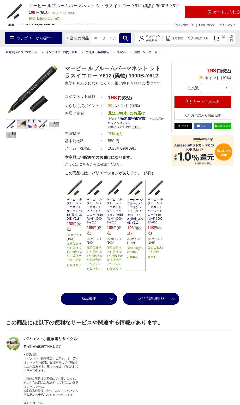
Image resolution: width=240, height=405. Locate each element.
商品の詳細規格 (151, 299)
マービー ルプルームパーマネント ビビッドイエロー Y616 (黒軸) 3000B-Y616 (95, 211)
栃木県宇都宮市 (133, 118)
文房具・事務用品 (97, 52)
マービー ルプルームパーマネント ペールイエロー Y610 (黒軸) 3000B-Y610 (155, 211)
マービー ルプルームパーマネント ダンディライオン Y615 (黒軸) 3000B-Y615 (115, 211)
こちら (136, 127)
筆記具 (121, 52)
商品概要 (89, 299)
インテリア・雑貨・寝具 (62, 52)
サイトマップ (227, 24)
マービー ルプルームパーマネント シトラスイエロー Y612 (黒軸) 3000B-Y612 (135, 211)
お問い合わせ (207, 24)
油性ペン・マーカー (147, 52)
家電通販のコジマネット (21, 52)
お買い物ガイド (184, 24)
